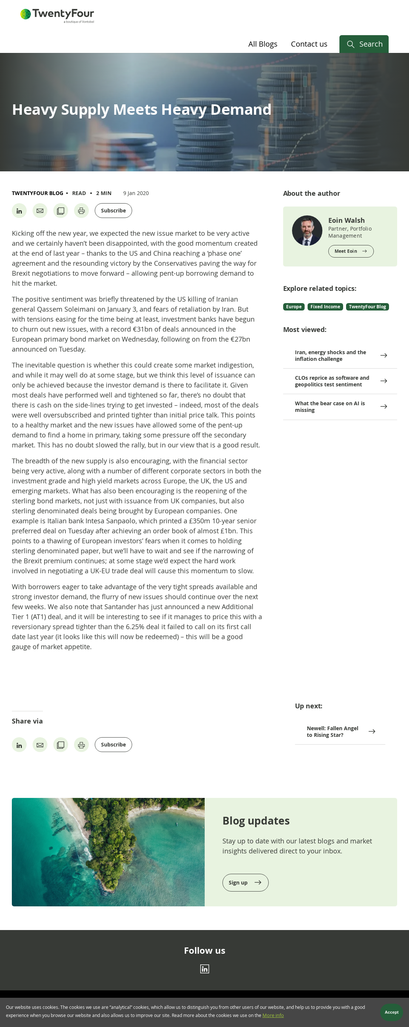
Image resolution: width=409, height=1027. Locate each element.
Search (371, 44)
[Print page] (81, 210)
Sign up (239, 882)
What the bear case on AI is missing (330, 406)
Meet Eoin (346, 251)
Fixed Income (325, 306)
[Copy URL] (60, 210)
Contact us (309, 44)
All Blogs (263, 44)
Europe (294, 306)
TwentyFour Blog (37, 193)
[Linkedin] (205, 968)
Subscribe (113, 210)
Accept (392, 1014)
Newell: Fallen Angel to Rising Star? (332, 731)
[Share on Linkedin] (19, 210)
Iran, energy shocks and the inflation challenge (330, 355)
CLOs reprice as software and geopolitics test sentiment (332, 381)
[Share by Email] (40, 210)
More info (273, 1017)
